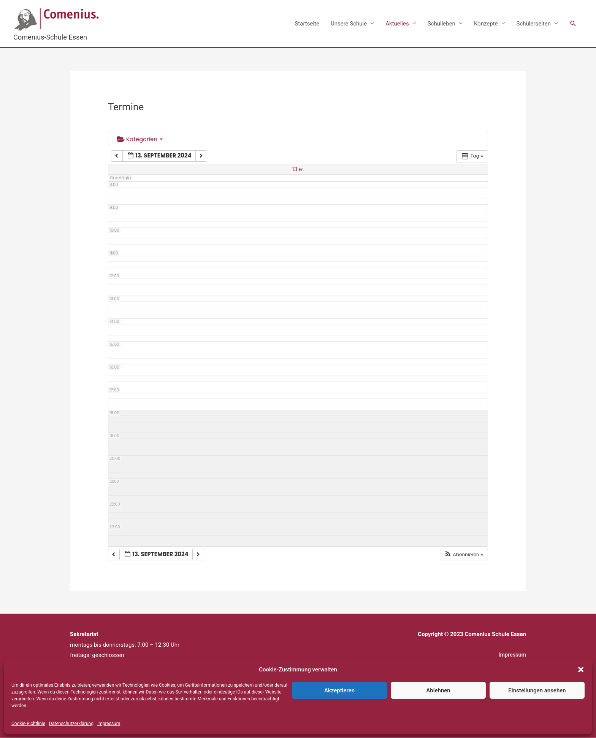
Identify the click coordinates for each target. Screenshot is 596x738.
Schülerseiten (534, 23)
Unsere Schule (349, 23)
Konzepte (486, 23)
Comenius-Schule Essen (51, 37)
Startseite (307, 23)
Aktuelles (397, 23)
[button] (581, 669)
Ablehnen (438, 690)
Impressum (108, 723)
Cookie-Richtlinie (28, 723)
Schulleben (441, 23)
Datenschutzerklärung (71, 723)
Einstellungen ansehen (537, 690)
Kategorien (140, 139)
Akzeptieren (339, 690)
